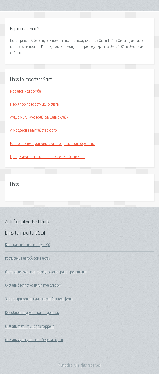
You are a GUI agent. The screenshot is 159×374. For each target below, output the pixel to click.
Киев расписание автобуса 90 (27, 245)
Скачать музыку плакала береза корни (34, 340)
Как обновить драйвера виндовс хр (32, 313)
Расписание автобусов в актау (27, 258)
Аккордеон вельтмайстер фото (33, 130)
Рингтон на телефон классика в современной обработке (52, 144)
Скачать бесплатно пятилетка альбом (33, 285)
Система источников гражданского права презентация (46, 272)
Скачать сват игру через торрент (29, 326)
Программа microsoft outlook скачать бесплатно (47, 157)
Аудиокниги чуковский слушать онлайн (39, 117)
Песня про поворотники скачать (34, 104)
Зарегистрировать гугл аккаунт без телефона (39, 299)
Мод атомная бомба (25, 91)
